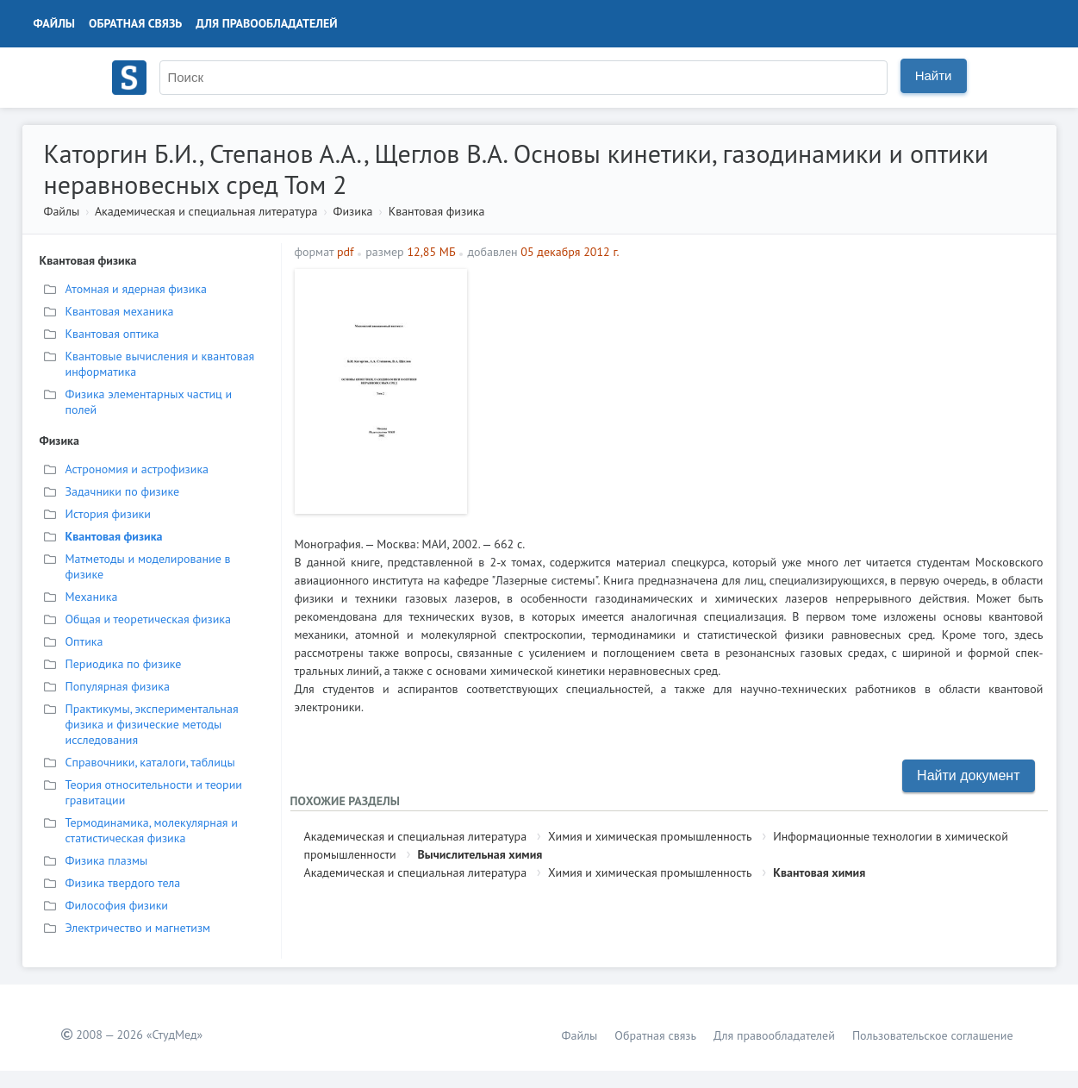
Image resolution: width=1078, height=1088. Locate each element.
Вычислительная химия (480, 854)
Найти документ (968, 775)
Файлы (55, 23)
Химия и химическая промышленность (650, 836)
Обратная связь (135, 23)
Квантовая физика (437, 211)
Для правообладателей (266, 23)
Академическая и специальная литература (206, 211)
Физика (353, 211)
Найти (933, 75)
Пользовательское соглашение (932, 1035)
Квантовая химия (819, 872)
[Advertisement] (759, 389)
